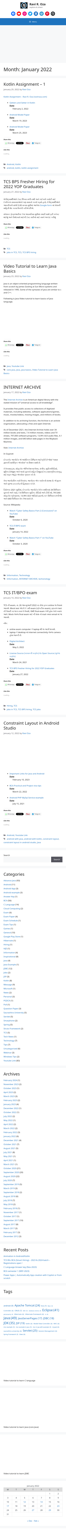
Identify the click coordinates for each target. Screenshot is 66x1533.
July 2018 (8, 1200)
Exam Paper (9, 916)
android (10, 168)
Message (8, 984)
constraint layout (51, 838)
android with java (15, 838)
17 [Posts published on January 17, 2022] (8, 1506)
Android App (9, 888)
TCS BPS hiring (29, 252)
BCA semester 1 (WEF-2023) (16, 1271)
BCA (5, 900)
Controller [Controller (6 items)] (8, 1310)
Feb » (36, 1520)
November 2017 (11, 1212)
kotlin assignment (29, 168)
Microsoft (8, 988)
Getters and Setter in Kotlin (22, 102)
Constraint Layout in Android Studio (31, 725)
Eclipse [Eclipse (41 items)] (50, 1310)
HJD (5, 948)
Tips (5, 1044)
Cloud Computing (12, 908)
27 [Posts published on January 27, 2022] (33, 1510)
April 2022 (8, 1124)
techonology (44, 578)
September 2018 (11, 1192)
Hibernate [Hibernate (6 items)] (19, 1314)
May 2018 (8, 1204)
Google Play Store (12, 936)
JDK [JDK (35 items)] (9, 1323)
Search (7, 855)
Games (7, 928)
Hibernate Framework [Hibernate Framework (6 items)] (34, 1314)
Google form (46, 205)
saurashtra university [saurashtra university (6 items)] (13, 1331)
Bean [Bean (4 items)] (50, 1306)
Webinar (7, 1052)
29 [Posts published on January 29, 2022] (50, 1510)
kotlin (17, 168)
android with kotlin (33, 838)
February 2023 (10, 1100)
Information (12, 575)
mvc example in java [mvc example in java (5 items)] (24, 1327)
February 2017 (10, 1232)
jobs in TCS (12, 252)
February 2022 (10, 1132)
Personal (8, 996)
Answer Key (9, 896)
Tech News (9, 1036)
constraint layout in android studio (20, 842)
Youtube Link (18, 366)
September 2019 (11, 1184)
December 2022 (11, 1108)
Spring (7, 1024)
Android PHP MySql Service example (27, 797)
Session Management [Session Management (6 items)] (47, 1331)
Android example (12, 892)
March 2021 (9, 1164)
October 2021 (10, 1144)
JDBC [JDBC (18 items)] (48, 1318)
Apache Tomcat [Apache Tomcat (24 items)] (27, 1305)
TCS (8, 248)
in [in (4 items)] (46, 1314)
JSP (5, 976)
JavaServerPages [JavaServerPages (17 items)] (30, 1318)
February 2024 (10, 1080)
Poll (5, 1004)
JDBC (6, 968)
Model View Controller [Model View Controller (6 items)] (43, 1323)
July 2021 (8, 1152)
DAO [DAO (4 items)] (25, 1311)
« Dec (29, 1520)
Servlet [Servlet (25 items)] (30, 1330)
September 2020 (11, 1172)
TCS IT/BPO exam (18, 525)
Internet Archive (15, 399)
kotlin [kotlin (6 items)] (29, 1323)
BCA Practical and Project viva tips (25, 785)
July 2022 (8, 1116)
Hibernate (8, 940)
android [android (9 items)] (8, 1305)
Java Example (10, 964)
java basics (26, 369)
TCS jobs (37, 709)
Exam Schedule (11, 920)
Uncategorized (10, 1048)
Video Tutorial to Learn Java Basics (30, 268)
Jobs (6, 972)
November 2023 (11, 1084)
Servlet (7, 1016)
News (6, 992)
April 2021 (8, 1160)
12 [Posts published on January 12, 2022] (24, 1502)
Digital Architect (17, 641)
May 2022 (8, 1120)
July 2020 (8, 1180)
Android (10, 164)
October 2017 (10, 1216)
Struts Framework (12, 1028)
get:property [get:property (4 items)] (8, 1314)
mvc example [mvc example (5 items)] (9, 1327)
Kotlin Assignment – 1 (24, 84)
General (7, 932)
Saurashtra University (14, 1012)
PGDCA (7, 1000)
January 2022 (10, 1136)
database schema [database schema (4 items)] (35, 1311)
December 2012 (11, 1236)
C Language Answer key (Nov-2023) (20, 1267)
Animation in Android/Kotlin (17, 1256)
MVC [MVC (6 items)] (56, 1323)
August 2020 (9, 1176)
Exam (6, 912)
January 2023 (10, 1104)
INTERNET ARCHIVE (22, 387)
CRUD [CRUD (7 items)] (18, 1310)
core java (11, 369)
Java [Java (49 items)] (10, 1318)
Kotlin (18, 164)
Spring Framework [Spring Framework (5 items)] (11, 1334)
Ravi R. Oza (38, 4)
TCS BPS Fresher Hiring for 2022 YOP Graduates (29, 184)
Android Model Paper (20, 114)
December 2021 (11, 1140)
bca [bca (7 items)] (44, 1306)
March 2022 (9, 1128)
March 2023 (9, 1096)
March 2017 (9, 1228)
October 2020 (10, 1168)
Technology (24, 575)
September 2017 (11, 1220)
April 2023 (8, 1092)
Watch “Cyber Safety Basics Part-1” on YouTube (31, 537)
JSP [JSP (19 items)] (20, 1323)
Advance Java (10, 880)
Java (9, 366)
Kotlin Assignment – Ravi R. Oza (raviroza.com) (25, 96)
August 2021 (9, 1148)
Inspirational (9, 956)
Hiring (10, 705)
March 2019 (9, 1188)
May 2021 (8, 1156)
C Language (9, 904)
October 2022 (10, 1112)
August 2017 (9, 1224)
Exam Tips (8, 924)
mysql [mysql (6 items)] (55, 1327)
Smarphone (9, 1020)
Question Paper (11, 1008)
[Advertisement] (33, 42)
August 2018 (9, 1196)
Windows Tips (10, 1056)
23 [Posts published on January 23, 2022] (58, 1506)
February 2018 (10, 1208)
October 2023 (10, 1088)
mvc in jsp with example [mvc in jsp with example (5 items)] (42, 1327)
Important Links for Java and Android (27, 773)
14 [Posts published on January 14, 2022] (41, 1502)
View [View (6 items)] (22, 1334)
